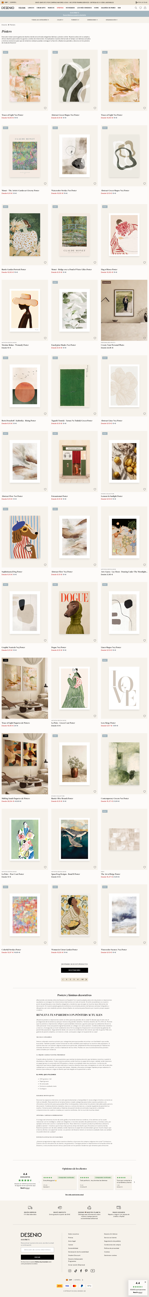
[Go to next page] (86, 979)
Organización (111, 20)
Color (60, 20)
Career (70, 1245)
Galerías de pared (108, 8)
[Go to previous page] (63, 979)
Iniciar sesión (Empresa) (76, 1265)
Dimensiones (92, 20)
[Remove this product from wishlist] (45, 108)
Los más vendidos (84, 8)
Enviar (37, 1257)
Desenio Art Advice (110, 1234)
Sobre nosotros (73, 1234)
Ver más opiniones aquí (74, 1195)
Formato (75, 20)
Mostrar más (74, 970)
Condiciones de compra (112, 1245)
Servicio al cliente (110, 1238)
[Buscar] (136, 8)
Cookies (107, 1252)
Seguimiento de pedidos (112, 1241)
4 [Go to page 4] (77, 979)
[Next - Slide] (134, 1182)
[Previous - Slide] (39, 1182)
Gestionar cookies (110, 1255)
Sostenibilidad (73, 1248)
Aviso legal (72, 1241)
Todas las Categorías (40, 20)
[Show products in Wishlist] (140, 7)
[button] (137, 1287)
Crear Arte (41, 8)
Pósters (22, 8)
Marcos (51, 8)
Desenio (4, 25)
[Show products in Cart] (145, 7)
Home (96, 8)
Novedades (70, 8)
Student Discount (74, 1255)
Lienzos (31, 8)
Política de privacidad (41, 1262)
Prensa (70, 1238)
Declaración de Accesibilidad (78, 1252)
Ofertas (60, 8)
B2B (119, 8)
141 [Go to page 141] (82, 979)
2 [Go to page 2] (70, 979)
